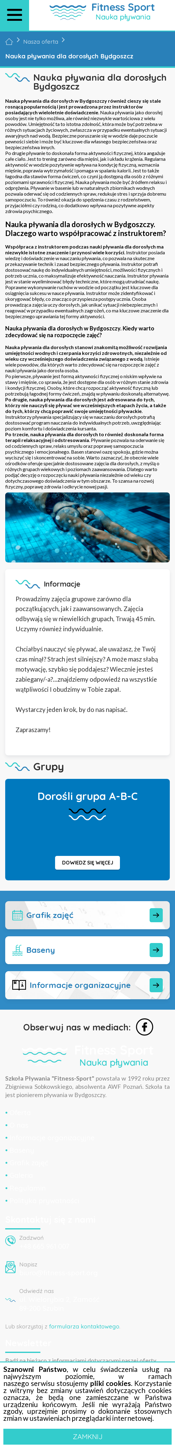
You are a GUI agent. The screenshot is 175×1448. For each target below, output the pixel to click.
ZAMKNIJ (87, 1436)
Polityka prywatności (44, 1200)
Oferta (20, 1112)
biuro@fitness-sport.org (58, 1272)
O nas (18, 1125)
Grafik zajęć (28, 1162)
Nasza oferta (40, 41)
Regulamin (27, 1188)
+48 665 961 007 (44, 1246)
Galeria (21, 1175)
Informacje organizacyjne (52, 1137)
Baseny (21, 1150)
